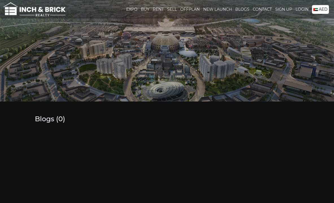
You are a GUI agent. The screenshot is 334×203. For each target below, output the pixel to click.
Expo (131, 9)
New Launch (217, 9)
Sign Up (283, 9)
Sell (172, 9)
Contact (262, 9)
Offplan (190, 9)
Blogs (242, 9)
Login (302, 9)
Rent (158, 9)
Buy (145, 9)
